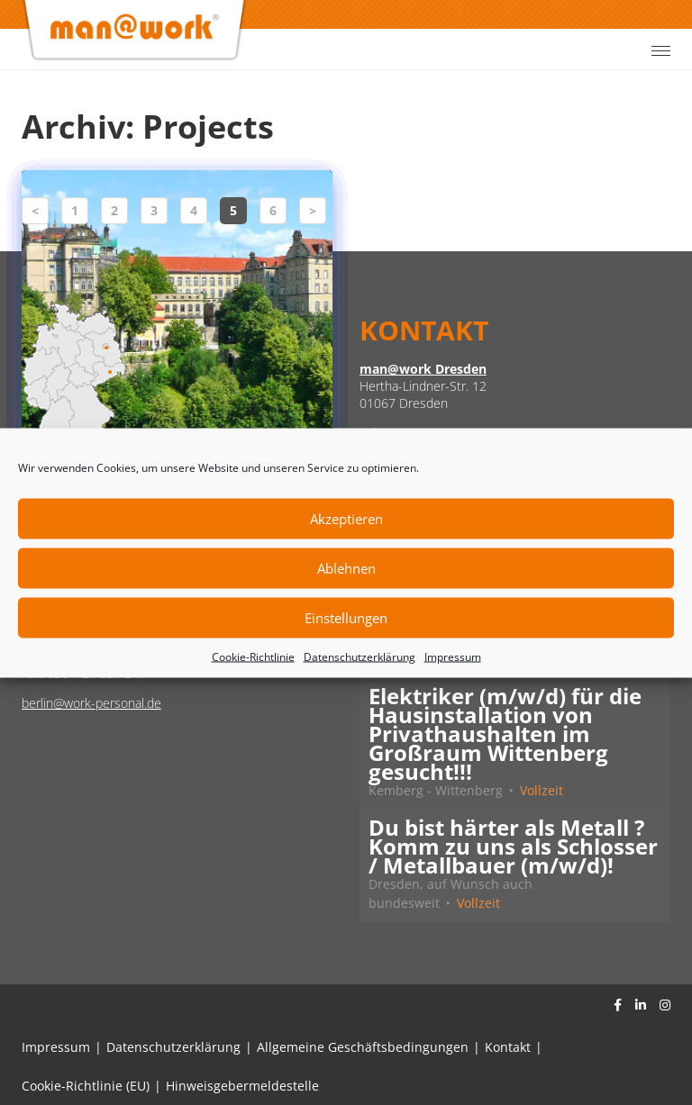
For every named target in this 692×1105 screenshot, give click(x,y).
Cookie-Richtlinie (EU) (86, 1085)
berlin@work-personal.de (91, 702)
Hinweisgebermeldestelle (242, 1085)
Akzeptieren (346, 519)
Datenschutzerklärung (359, 656)
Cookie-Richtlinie (253, 656)
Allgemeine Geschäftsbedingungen (363, 1046)
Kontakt (508, 1046)
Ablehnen (346, 568)
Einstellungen (346, 618)
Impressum (452, 656)
